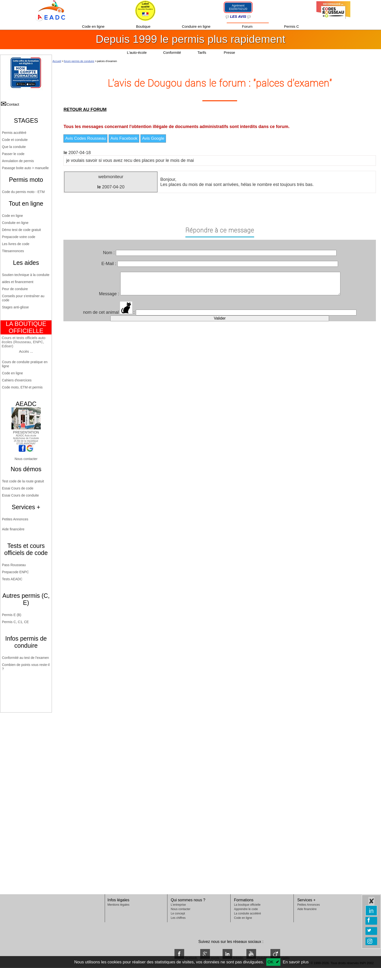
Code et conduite (15, 140)
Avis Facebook (123, 138)
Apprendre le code (246, 909)
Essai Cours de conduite (20, 495)
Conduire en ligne (197, 26)
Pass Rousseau (14, 565)
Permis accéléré (14, 133)
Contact (13, 104)
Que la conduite (14, 147)
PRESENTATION (26, 430)
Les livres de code (15, 244)
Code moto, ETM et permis (22, 387)
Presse (229, 52)
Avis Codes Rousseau (85, 138)
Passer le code (13, 154)
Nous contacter (26, 459)
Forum (248, 26)
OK (271, 962)
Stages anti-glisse (15, 307)
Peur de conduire (15, 289)
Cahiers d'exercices (17, 380)
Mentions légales (118, 904)
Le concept (178, 913)
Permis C (291, 26)
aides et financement (17, 282)
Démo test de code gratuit (21, 230)
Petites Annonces (15, 519)
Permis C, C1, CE (15, 622)
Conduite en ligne (15, 223)
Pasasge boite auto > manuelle (25, 168)
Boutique (143, 26)
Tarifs (202, 52)
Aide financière (13, 529)
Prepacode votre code (18, 237)
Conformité (172, 52)
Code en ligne (94, 26)
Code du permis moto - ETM (23, 192)
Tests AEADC (12, 579)
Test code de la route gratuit (23, 481)
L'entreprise (178, 904)
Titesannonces (13, 251)
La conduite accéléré (247, 913)
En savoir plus (296, 962)
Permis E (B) (11, 615)
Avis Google (153, 138)
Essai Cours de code (17, 488)
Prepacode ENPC (15, 572)
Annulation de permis (18, 161)
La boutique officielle (247, 904)
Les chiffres (178, 918)
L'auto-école (137, 52)
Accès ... (26, 351)
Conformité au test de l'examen (25, 658)
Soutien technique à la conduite (25, 275)
